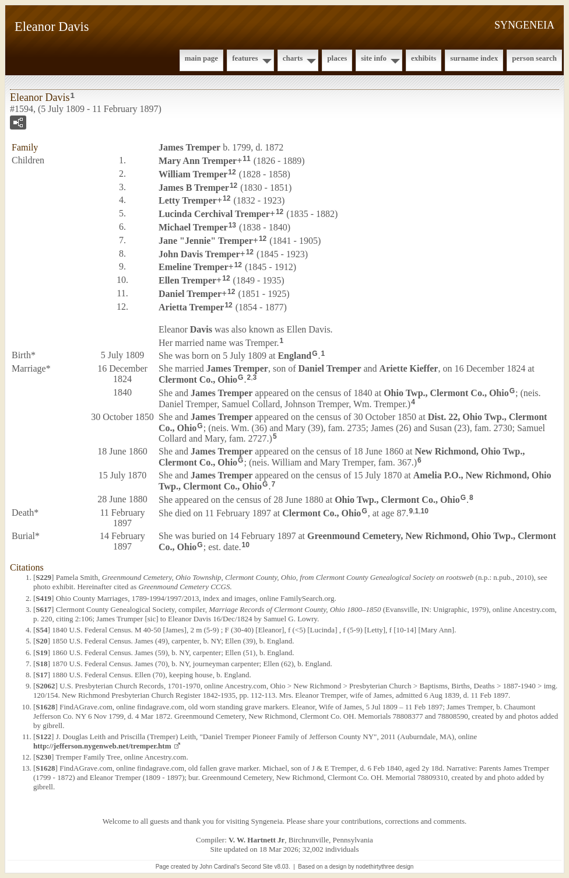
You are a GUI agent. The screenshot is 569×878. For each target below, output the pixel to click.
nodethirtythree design (384, 866)
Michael (193, 227)
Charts (293, 58)
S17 (41, 674)
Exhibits (423, 58)
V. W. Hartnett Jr (256, 839)
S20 (41, 640)
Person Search (534, 58)
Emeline (194, 267)
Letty (188, 200)
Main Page (201, 58)
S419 (43, 598)
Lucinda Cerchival (214, 214)
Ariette (409, 368)
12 (232, 172)
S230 (43, 757)
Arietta (191, 307)
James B (194, 187)
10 (424, 511)
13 (232, 225)
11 (246, 159)
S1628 (45, 706)
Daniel (190, 294)
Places (337, 58)
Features (245, 58)
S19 (41, 652)
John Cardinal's (219, 866)
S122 (43, 736)
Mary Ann (198, 161)
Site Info (374, 58)
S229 (43, 577)
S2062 (45, 685)
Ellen (187, 280)
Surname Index (474, 58)
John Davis (199, 253)
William (193, 174)
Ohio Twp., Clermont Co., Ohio (446, 393)
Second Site (257, 866)
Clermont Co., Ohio (198, 379)
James (189, 147)
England (294, 356)
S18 (41, 663)
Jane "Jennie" (206, 241)
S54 (41, 629)
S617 (43, 609)
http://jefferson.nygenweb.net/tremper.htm (102, 745)
